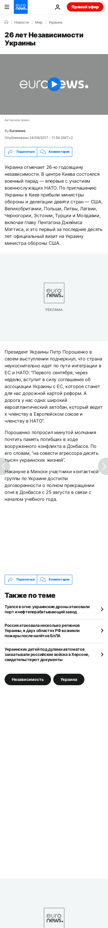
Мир (38, 22)
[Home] (6, 22)
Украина (55, 22)
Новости (21, 22)
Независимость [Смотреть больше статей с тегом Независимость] (28, 679)
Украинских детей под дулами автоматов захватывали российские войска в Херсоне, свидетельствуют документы (47, 654)
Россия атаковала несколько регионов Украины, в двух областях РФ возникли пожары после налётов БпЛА (42, 630)
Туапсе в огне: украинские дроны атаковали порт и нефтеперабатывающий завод (47, 609)
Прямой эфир (85, 6)
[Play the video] (54, 84)
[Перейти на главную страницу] (21, 7)
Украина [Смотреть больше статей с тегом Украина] (68, 679)
